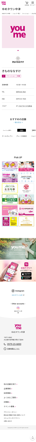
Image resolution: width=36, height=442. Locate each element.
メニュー (33, 3)
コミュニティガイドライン (12, 430)
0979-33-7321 (21, 104)
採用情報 (7, 405)
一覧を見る (17, 135)
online (27, 3)
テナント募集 (9, 419)
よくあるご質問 (10, 410)
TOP (32, 437)
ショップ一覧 (16, 13)
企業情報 (7, 401)
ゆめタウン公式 (17, 307)
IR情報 (6, 414)
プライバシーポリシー (10, 424)
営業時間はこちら (13, 361)
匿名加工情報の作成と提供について (14, 427)
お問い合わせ (8, 433)
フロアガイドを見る (25, 118)
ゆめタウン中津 (6, 13)
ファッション (25, 13)
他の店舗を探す (10, 396)
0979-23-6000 (14, 356)
